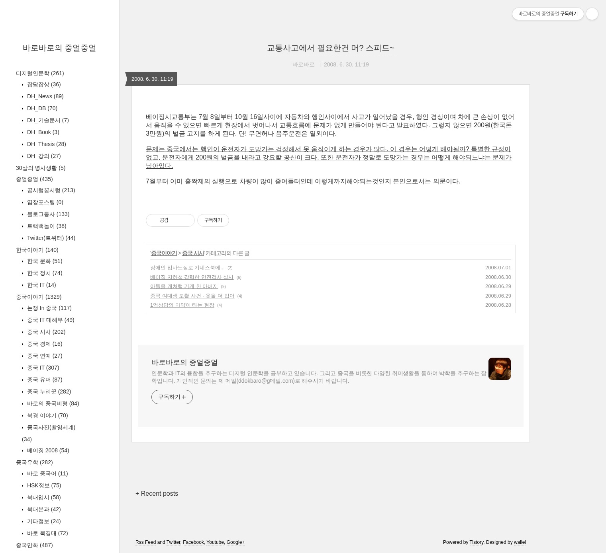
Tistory (477, 542)
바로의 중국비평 (52, 403)
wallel (520, 542)
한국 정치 (44, 273)
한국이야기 (37, 250)
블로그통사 (47, 214)
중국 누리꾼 (48, 391)
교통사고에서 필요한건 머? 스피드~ (330, 47)
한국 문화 (44, 261)
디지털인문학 (40, 73)
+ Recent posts (156, 493)
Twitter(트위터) (50, 238)
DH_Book (42, 132)
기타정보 (43, 521)
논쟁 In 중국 (48, 308)
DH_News (44, 96)
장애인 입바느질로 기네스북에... (187, 268)
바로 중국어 (46, 473)
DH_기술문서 (47, 120)
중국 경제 (44, 344)
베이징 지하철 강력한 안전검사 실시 (191, 277)
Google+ (236, 542)
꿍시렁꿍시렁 (50, 190)
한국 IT (40, 285)
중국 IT (42, 367)
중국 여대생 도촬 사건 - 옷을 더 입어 (192, 296)
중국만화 (34, 545)
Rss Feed (145, 542)
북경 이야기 (46, 415)
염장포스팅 (44, 202)
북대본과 (43, 509)
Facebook (193, 542)
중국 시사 (45, 332)
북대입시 (43, 497)
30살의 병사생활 (40, 168)
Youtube (215, 542)
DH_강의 (43, 156)
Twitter (173, 542)
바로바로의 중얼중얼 (60, 47)
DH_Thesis (45, 144)
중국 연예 (44, 355)
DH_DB (41, 108)
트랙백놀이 (46, 226)
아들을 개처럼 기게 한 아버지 (184, 286)
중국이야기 (38, 297)
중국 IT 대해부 (50, 320)
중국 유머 (44, 379)
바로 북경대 (46, 533)
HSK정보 (43, 485)
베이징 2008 (47, 450)
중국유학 (34, 462)
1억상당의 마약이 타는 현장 (182, 305)
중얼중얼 (34, 179)
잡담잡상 (43, 84)
